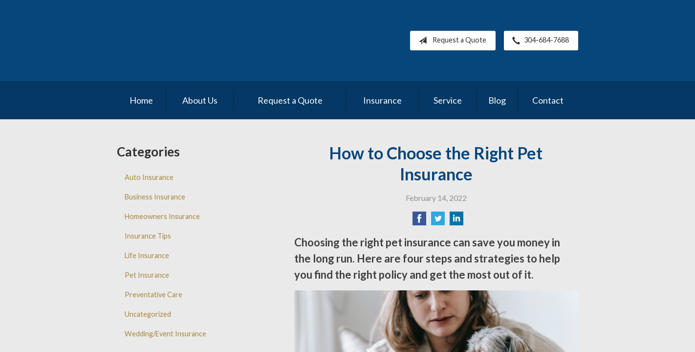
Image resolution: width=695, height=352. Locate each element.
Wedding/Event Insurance (165, 334)
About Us (199, 100)
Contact (548, 100)
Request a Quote (450, 40)
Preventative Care (153, 294)
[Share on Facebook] (419, 221)
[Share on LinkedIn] (456, 221)
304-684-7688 (538, 40)
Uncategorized (148, 314)
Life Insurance (147, 255)
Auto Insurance (149, 177)
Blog (497, 100)
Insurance (382, 100)
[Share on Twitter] (438, 221)
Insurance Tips (148, 236)
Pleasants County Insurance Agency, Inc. (201, 41)
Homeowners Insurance (162, 216)
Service (448, 100)
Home (141, 100)
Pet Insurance (147, 275)
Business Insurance (155, 197)
